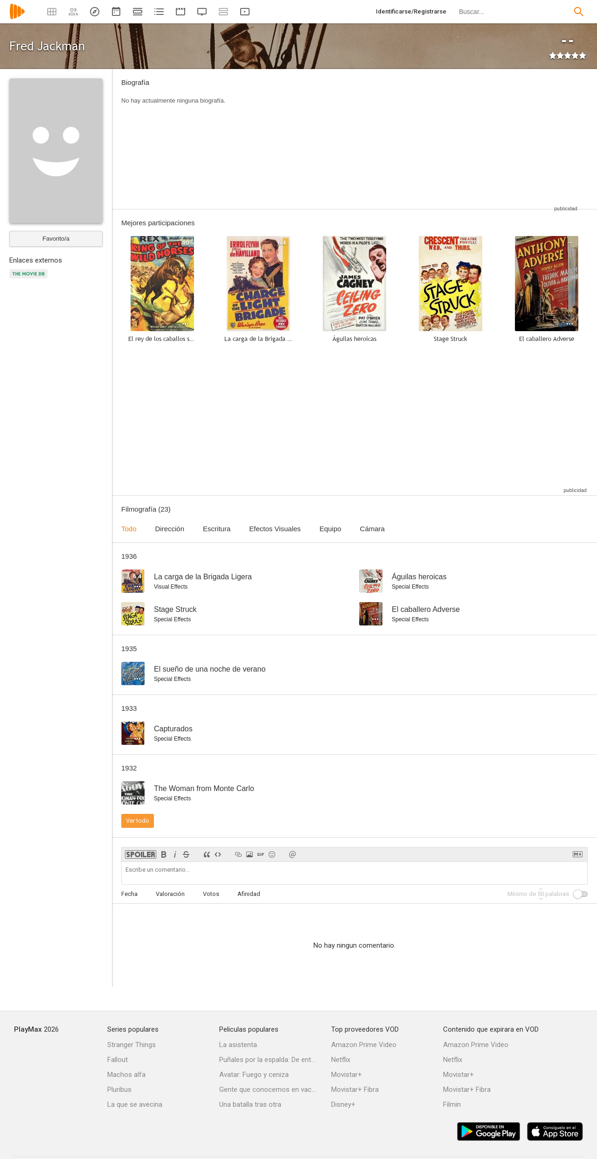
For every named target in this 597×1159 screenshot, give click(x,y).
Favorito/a (55, 238)
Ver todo (137, 820)
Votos (211, 893)
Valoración (170, 893)
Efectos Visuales (275, 529)
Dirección (170, 529)
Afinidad (248, 893)
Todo (129, 529)
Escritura (216, 529)
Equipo (330, 529)
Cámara (372, 529)
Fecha (129, 893)
